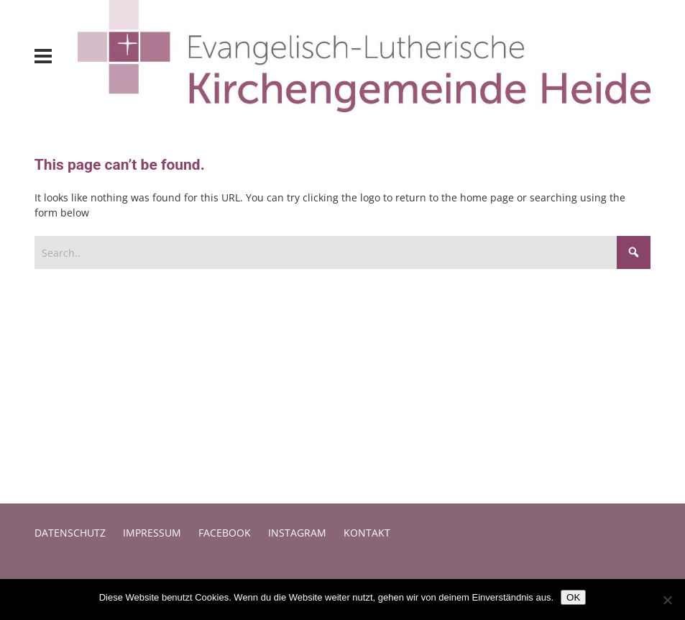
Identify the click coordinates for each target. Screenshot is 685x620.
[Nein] (667, 600)
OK (573, 597)
